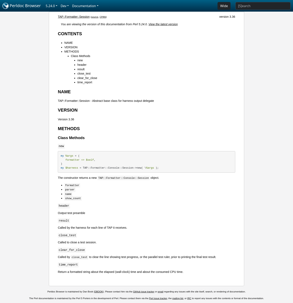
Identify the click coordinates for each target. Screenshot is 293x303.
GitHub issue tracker (143, 291)
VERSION (71, 47)
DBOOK (99, 291)
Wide (224, 6)
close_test (84, 73)
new (80, 60)
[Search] (263, 6)
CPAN (103, 17)
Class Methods (80, 56)
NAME (68, 42)
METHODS (71, 51)
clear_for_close (87, 78)
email (160, 291)
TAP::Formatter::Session (74, 16)
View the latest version (163, 24)
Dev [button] (64, 6)
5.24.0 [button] (50, 6)
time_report (84, 82)
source (94, 17)
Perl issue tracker (158, 298)
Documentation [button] (84, 6)
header (81, 64)
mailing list (177, 298)
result (80, 69)
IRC (189, 298)
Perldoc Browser (21, 6)
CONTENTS (70, 33)
